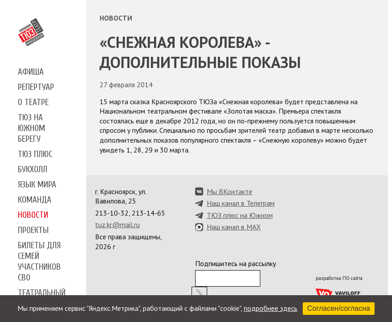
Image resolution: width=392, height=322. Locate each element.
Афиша (31, 72)
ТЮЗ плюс (35, 154)
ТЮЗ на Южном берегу (31, 128)
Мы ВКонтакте (229, 191)
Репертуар (36, 87)
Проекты (33, 230)
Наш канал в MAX (234, 226)
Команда (34, 200)
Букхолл (32, 169)
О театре (33, 102)
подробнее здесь (270, 308)
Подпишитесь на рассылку (235, 263)
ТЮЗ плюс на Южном (240, 215)
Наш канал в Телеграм (241, 203)
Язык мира (37, 185)
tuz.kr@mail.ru (117, 224)
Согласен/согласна (338, 308)
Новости (33, 215)
